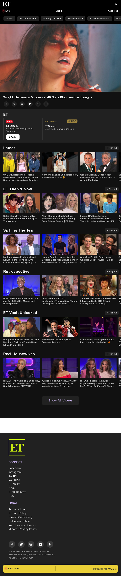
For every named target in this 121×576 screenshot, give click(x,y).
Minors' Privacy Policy (23, 529)
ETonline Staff (17, 492)
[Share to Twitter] (14, 104)
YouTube (14, 480)
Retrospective (75, 18)
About (13, 488)
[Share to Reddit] (22, 104)
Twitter (13, 476)
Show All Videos (60, 400)
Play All (112, 148)
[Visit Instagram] (31, 545)
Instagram (15, 472)
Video (59, 11)
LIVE (7, 11)
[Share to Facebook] (6, 104)
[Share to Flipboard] (30, 104)
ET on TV (14, 484)
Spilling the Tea (52, 18)
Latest (9, 18)
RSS (11, 496)
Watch (13, 137)
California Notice (19, 521)
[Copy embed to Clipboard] (46, 104)
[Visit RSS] (50, 545)
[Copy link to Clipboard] (38, 104)
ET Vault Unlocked (99, 18)
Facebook (15, 468)
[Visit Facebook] (12, 545)
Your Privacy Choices (22, 525)
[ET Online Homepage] (7, 4)
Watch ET (113, 11)
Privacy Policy (18, 513)
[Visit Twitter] (21, 545)
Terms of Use (17, 509)
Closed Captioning (20, 517)
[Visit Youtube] (40, 545)
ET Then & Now (28, 18)
